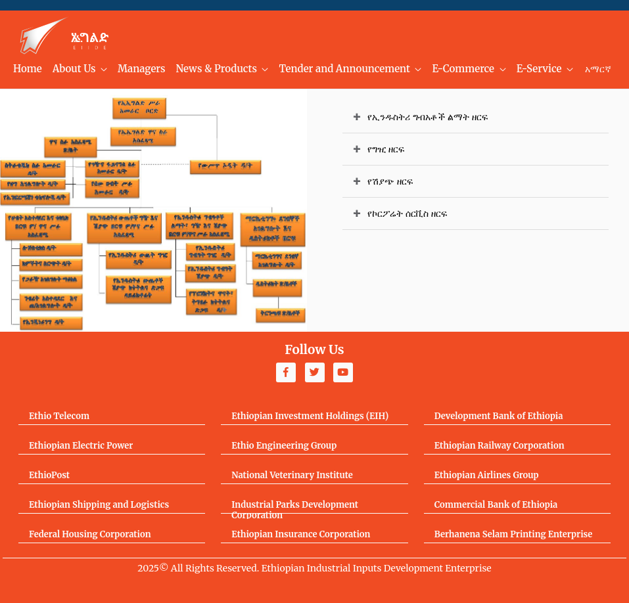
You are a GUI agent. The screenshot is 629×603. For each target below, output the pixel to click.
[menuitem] (27, 69)
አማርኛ (598, 69)
